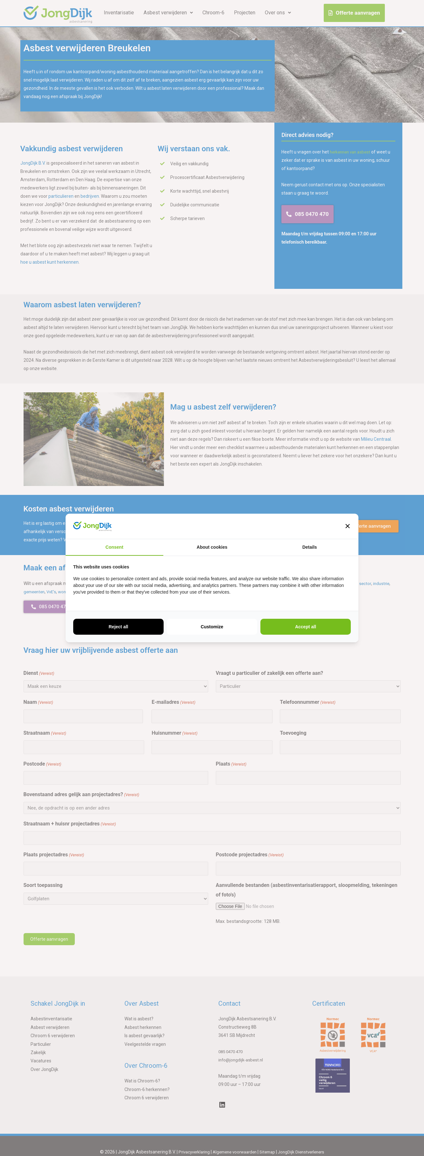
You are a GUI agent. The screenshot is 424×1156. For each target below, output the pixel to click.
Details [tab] (309, 547)
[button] (347, 526)
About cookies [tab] (212, 547)
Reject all (118, 626)
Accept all (305, 626)
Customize (212, 626)
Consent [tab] (114, 547)
